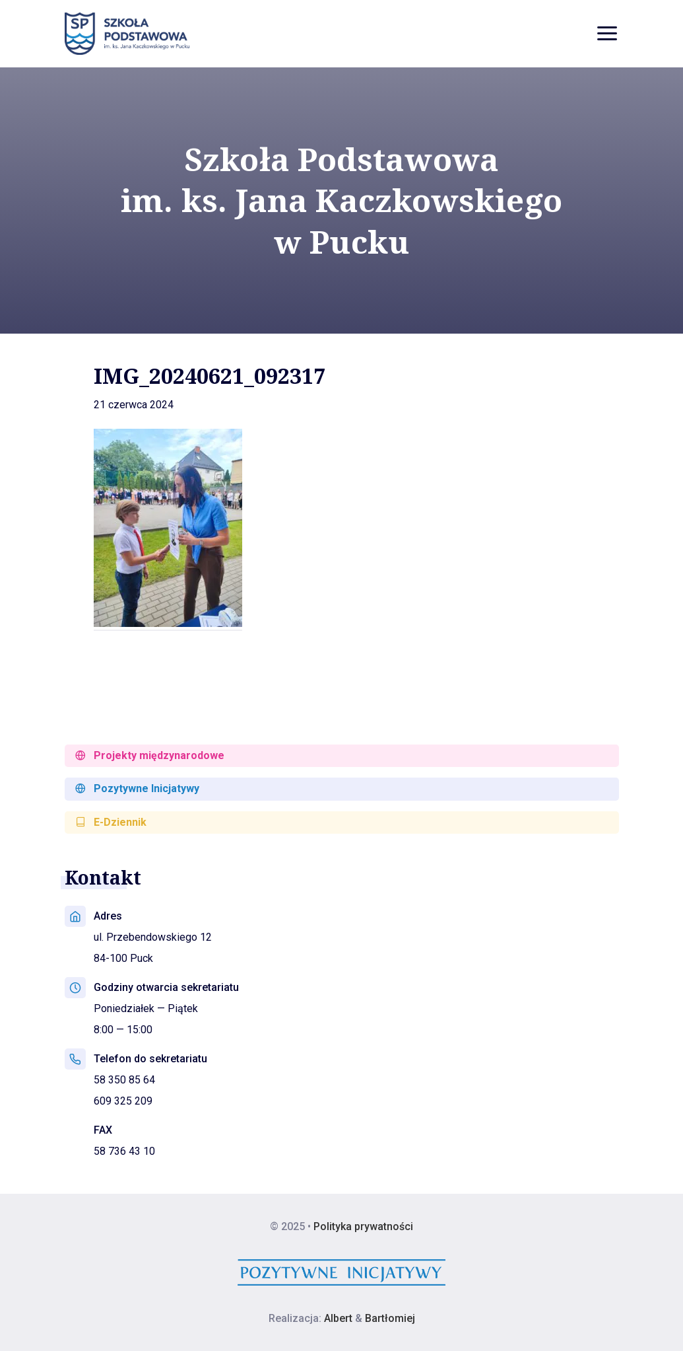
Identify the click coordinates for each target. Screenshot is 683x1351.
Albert (338, 1318)
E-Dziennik (110, 822)
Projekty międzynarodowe (149, 755)
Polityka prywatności (363, 1226)
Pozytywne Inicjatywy (137, 788)
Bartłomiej (390, 1318)
